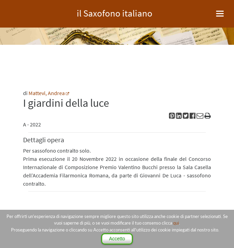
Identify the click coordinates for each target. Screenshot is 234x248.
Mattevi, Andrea (47, 93)
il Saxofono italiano (114, 12)
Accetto (117, 238)
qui (176, 223)
